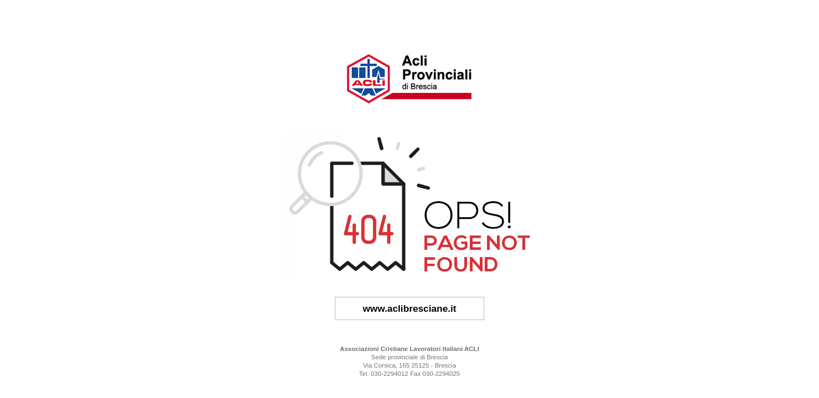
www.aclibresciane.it (409, 308)
